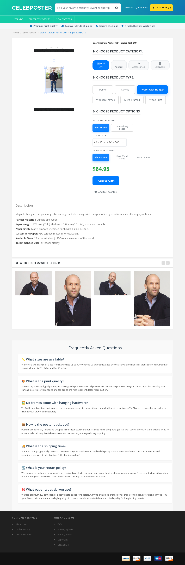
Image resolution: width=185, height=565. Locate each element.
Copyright (62, 539)
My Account (22, 524)
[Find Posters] (83, 8)
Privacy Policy (65, 534)
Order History (23, 529)
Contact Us (63, 544)
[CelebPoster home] (32, 8)
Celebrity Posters (40, 19)
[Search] (116, 8)
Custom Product (24, 534)
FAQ (60, 524)
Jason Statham (29, 32)
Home (16, 32)
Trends (19, 19)
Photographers (65, 529)
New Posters (64, 19)
